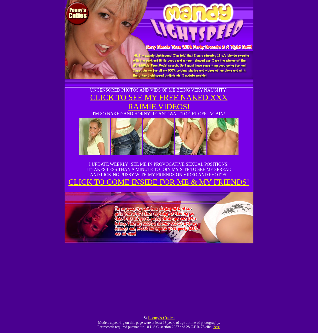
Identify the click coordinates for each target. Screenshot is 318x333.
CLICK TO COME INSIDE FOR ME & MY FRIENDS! (158, 181)
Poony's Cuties (161, 317)
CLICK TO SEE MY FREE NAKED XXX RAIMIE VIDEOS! (158, 102)
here (216, 327)
